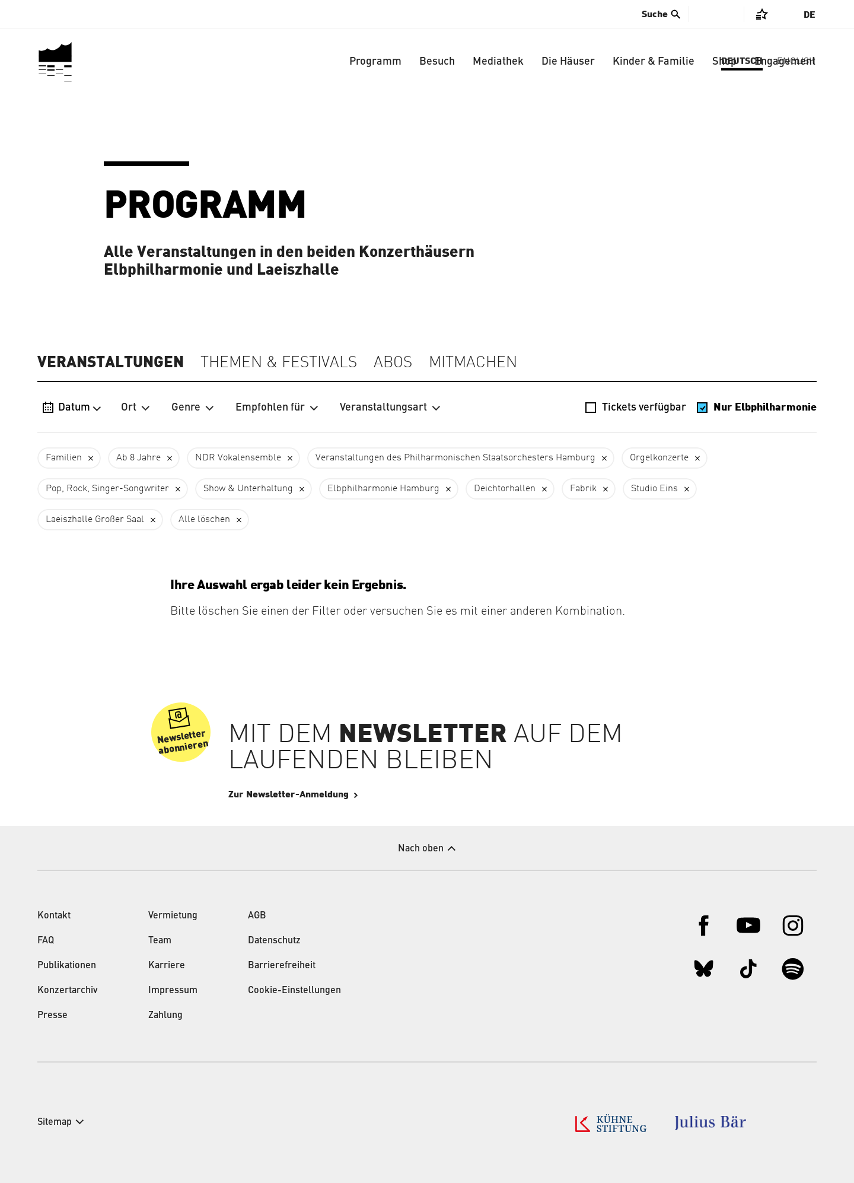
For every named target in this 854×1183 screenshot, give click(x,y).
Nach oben (421, 849)
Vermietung (172, 916)
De (809, 15)
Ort (135, 407)
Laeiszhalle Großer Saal (95, 519)
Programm (375, 61)
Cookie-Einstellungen (294, 991)
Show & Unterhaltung (248, 489)
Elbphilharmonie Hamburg (383, 489)
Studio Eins (654, 489)
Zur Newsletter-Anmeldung (324, 794)
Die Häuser (568, 61)
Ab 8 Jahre (138, 458)
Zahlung (165, 1015)
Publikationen (66, 966)
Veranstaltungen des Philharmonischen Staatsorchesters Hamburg (455, 458)
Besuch (437, 61)
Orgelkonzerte (659, 458)
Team (159, 941)
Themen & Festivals (278, 363)
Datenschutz (274, 941)
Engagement (784, 61)
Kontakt (54, 916)
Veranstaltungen (110, 362)
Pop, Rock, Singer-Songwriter (107, 489)
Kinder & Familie (653, 61)
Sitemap (54, 1122)
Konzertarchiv (67, 991)
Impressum (172, 991)
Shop (724, 61)
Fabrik (583, 489)
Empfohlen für (276, 407)
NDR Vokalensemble (238, 458)
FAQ (45, 941)
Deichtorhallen (505, 489)
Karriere (166, 966)
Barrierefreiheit (282, 966)
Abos (393, 363)
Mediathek (498, 61)
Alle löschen (204, 519)
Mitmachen (473, 363)
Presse (52, 1015)
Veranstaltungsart (390, 407)
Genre (192, 407)
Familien (64, 458)
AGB (257, 916)
